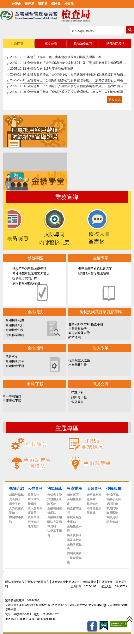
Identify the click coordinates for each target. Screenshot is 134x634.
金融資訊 (94, 488)
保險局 (55, 3)
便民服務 (113, 488)
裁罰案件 (33, 517)
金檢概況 (35, 312)
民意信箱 (77, 392)
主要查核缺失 (77, 328)
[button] (129, 619)
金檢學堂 (99, 284)
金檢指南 (35, 348)
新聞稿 (32, 503)
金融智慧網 (89, 463)
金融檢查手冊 (15, 366)
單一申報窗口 (12, 396)
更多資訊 (114, 99)
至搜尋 (106, 15)
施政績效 (29, 443)
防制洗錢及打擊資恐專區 (74, 558)
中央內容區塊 (12, 36)
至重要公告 (14, 105)
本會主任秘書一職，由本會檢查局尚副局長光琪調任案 (64, 57)
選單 (4, 4)
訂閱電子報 (79, 397)
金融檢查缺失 (15, 330)
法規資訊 (54, 488)
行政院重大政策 (79, 360)
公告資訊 (35, 488)
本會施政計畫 (77, 364)
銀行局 (29, 3)
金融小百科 (113, 499)
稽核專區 (34, 284)
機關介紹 (16, 488)
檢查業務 (74, 488)
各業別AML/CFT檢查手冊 (85, 324)
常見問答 (77, 402)
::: (1, 37)
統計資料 (92, 503)
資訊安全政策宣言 (38, 581)
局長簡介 (15, 499)
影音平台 (15, 503)
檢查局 (69, 3)
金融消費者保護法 (31, 463)
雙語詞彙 (112, 503)
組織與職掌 (16, 494)
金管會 (16, 3)
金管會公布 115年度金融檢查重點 (50, 68)
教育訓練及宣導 (79, 333)
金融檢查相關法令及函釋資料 (54, 522)
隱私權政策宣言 (14, 581)
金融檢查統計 (15, 325)
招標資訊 (33, 521)
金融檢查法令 (15, 361)
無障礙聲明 (89, 581)
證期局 (42, 3)
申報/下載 (112, 494)
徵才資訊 (33, 526)
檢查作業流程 (15, 335)
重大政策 (33, 499)
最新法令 (12, 356)
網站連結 (74, 337)
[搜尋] (96, 31)
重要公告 (33, 494)
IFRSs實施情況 (85, 443)
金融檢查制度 (15, 320)
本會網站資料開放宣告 (65, 581)
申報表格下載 (12, 400)
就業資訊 (112, 517)
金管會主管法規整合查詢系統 (54, 499)
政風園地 (112, 512)
